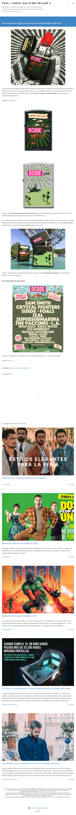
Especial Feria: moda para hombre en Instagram (24, 478)
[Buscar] (69, 3)
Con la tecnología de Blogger (38, 808)
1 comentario (6, 484)
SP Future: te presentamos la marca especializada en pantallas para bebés (36, 688)
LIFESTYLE (26, 368)
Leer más (71, 484)
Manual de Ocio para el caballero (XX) (19, 616)
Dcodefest (10, 360)
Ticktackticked (39, 225)
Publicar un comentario (9, 704)
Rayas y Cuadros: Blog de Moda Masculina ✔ (26, 3)
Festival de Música (16, 368)
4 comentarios (6, 629)
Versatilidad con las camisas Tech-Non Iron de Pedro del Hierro (31, 763)
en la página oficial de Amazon (47, 791)
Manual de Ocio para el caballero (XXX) (20, 543)
